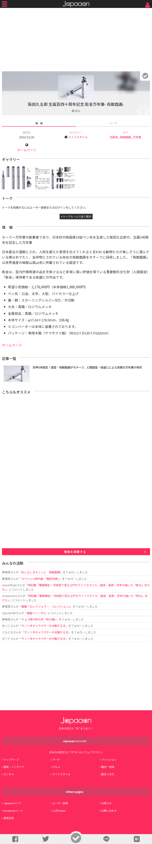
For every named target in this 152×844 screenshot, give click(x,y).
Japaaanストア (12, 803)
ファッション (109, 759)
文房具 (113, 137)
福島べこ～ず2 (36, 613)
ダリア (6, 638)
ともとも (7, 632)
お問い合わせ (109, 810)
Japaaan (76, 4)
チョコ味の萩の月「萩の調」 (38, 619)
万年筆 (137, 137)
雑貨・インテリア (14, 767)
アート (56, 759)
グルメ (56, 767)
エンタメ (9, 774)
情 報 (39, 123)
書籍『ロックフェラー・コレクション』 (45, 606)
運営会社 (9, 818)
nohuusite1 (9, 596)
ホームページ (26, 150)
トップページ (11, 759)
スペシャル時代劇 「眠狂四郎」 (40, 579)
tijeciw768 (9, 613)
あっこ (6, 625)
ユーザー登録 (60, 803)
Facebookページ (13, 810)
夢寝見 (6, 572)
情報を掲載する (75, 552)
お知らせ (106, 803)
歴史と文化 (107, 774)
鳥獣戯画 (125, 137)
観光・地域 (107, 767)
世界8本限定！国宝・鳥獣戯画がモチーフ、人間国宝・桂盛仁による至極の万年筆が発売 (87, 367)
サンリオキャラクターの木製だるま (43, 625)
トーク (113, 123)
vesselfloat (9, 585)
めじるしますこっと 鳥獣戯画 (40, 572)
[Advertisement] (76, 38)
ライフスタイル (78, 137)
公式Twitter (59, 810)
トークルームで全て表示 (76, 216)
